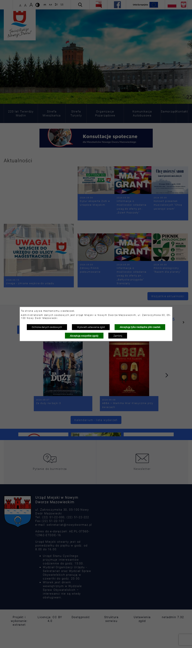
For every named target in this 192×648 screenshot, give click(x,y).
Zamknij (117, 335)
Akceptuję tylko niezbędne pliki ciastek (140, 327)
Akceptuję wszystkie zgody (84, 335)
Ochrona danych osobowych (47, 327)
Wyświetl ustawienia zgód (91, 327)
